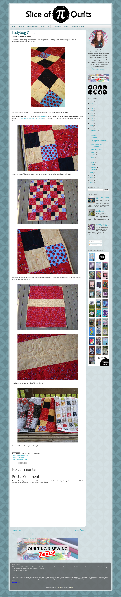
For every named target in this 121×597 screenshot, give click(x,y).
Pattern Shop (45, 26)
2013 (91, 175)
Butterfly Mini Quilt (96, 149)
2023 (91, 108)
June (93, 159)
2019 (91, 118)
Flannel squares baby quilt (20, 455)
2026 (91, 101)
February (94, 167)
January (93, 169)
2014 (91, 172)
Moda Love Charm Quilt (19, 459)
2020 (91, 116)
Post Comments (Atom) (26, 534)
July (92, 157)
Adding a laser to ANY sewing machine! (102, 210)
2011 (91, 180)
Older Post (79, 530)
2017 (91, 123)
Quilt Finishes (56, 26)
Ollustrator (59, 587)
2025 (91, 103)
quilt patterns (43, 116)
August (93, 154)
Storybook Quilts (32, 26)
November (94, 133)
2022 (91, 111)
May (92, 162)
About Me (21, 26)
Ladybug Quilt (95, 146)
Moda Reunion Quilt (96, 144)
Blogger (72, 587)
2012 (91, 177)
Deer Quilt (94, 135)
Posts (91, 241)
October (93, 152)
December (94, 130)
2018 (91, 121)
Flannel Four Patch (18, 457)
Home (14, 26)
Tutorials (66, 26)
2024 (91, 106)
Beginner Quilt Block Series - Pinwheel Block (102, 225)
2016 (91, 126)
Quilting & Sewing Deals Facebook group (30, 118)
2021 (91, 113)
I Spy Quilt (94, 137)
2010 (91, 182)
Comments (93, 244)
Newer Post (16, 530)
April (92, 164)
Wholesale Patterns (78, 26)
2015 (91, 128)
